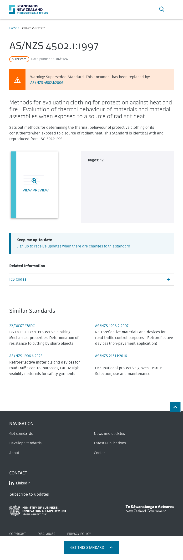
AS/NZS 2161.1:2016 (111, 356)
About (14, 453)
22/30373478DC (22, 326)
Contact (100, 453)
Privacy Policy (79, 534)
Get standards (21, 434)
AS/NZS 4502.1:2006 (46, 83)
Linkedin (19, 483)
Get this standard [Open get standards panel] (87, 548)
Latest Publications (110, 443)
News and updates (109, 434)
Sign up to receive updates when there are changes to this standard (73, 246)
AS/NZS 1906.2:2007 (111, 326)
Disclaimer (46, 534)
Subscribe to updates (29, 494)
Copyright (17, 534)
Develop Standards (25, 443)
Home (13, 28)
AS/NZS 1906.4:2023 (25, 356)
